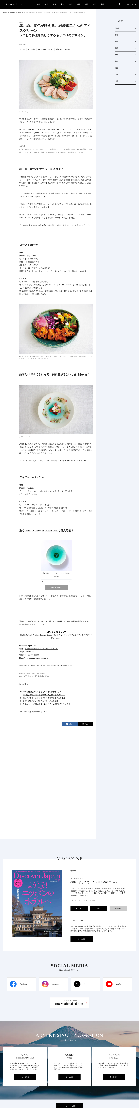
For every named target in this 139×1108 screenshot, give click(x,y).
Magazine (37, 1078)
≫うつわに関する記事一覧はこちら (33, 661)
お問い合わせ (66, 1089)
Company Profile (41, 1091)
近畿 (70, 4)
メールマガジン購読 (69, 1056)
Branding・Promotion (73, 1078)
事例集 (64, 1086)
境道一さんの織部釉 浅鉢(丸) (39, 358)
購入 (98, 858)
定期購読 (118, 858)
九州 (94, 4)
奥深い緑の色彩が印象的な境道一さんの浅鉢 (40, 651)
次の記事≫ (23, 634)
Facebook (23, 934)
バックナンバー (37, 1084)
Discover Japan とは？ (69, 1084)
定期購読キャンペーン (120, 1079)
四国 (86, 4)
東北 (46, 4)
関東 (54, 4)
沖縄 (102, 4)
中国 (78, 4)
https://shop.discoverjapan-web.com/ (33, 608)
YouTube (119, 934)
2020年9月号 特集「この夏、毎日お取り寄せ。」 (35, 626)
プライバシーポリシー (69, 1091)
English (131, 4)
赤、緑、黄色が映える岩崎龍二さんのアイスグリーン (44, 645)
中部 (62, 4)
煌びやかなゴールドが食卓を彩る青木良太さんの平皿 (44, 648)
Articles (7, 1078)
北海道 (37, 4)
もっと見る (79, 858)
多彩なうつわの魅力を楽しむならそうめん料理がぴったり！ (46, 654)
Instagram (55, 934)
